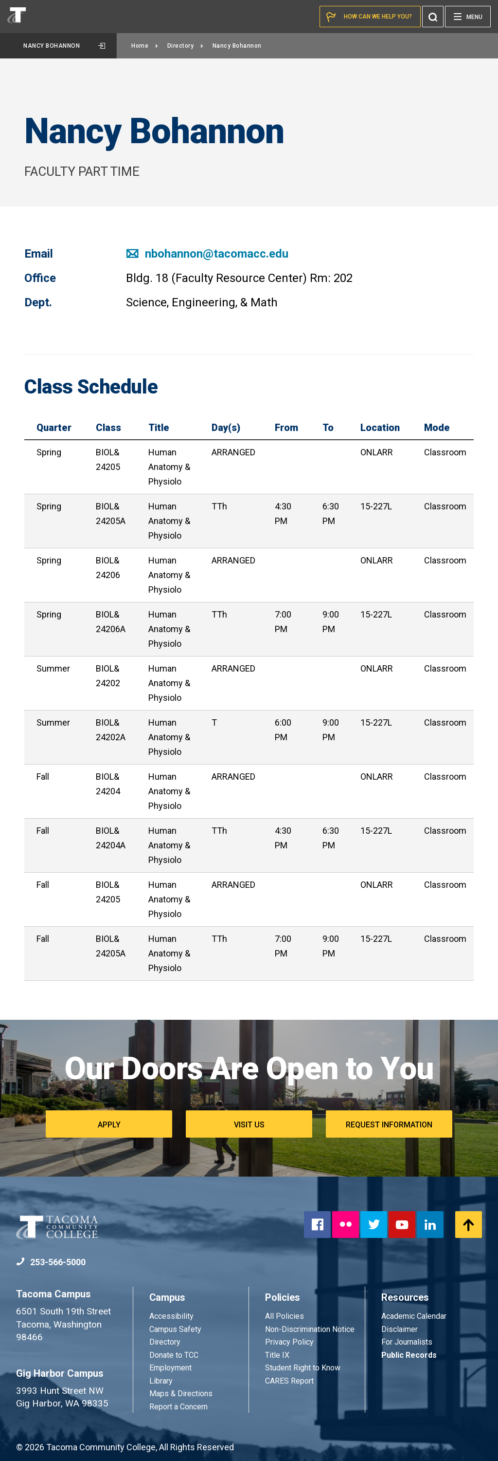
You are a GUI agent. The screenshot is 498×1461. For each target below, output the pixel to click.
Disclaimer (399, 1329)
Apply (109, 1124)
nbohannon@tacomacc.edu (207, 254)
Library (161, 1381)
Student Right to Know (302, 1367)
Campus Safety (175, 1329)
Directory (185, 45)
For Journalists (406, 1342)
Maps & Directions (181, 1393)
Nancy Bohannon (64, 45)
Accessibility (171, 1316)
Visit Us (249, 1124)
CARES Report (289, 1381)
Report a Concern (178, 1406)
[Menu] (468, 16)
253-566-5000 (51, 1262)
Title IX (277, 1355)
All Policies (285, 1316)
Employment (170, 1367)
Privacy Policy (289, 1342)
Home (145, 45)
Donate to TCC (173, 1355)
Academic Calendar (413, 1316)
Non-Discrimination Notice (310, 1329)
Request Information (389, 1124)
